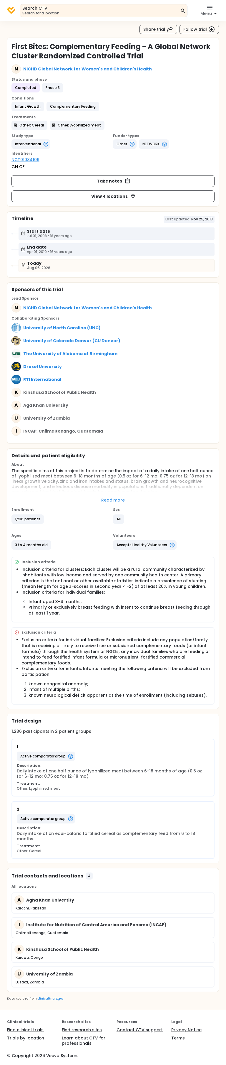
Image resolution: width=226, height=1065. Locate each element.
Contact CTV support (140, 1029)
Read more (113, 500)
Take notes (114, 181)
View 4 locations (113, 196)
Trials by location (25, 1038)
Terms (178, 1038)
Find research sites (82, 1029)
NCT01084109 (25, 159)
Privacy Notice (186, 1029)
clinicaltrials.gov (50, 998)
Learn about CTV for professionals (83, 1040)
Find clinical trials (25, 1029)
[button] (27, 106)
